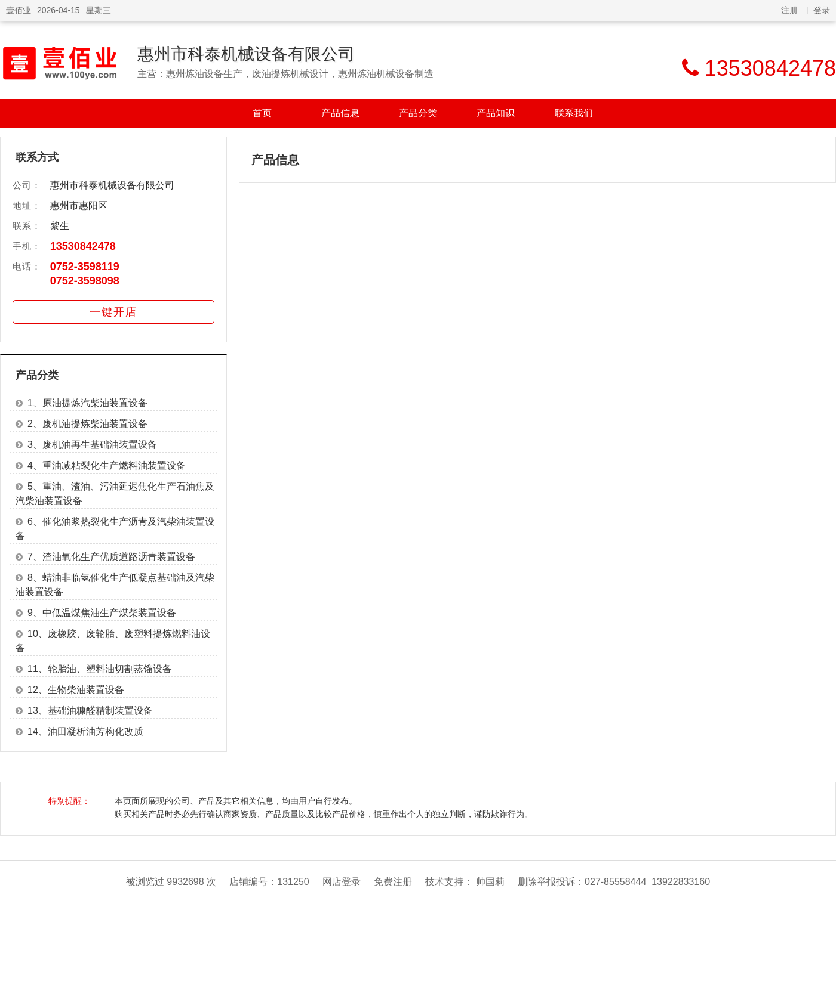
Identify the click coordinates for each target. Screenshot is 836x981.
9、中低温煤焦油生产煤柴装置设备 (101, 613)
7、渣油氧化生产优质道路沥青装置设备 (111, 557)
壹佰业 (18, 10)
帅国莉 (490, 882)
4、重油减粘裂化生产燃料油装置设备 (106, 465)
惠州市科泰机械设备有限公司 (246, 54)
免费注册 (393, 882)
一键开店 (113, 312)
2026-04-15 (58, 10)
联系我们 (574, 113)
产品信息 (340, 113)
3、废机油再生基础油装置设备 (92, 445)
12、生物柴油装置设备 (75, 690)
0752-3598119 (84, 267)
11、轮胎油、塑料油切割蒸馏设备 (99, 669)
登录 (821, 10)
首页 (262, 113)
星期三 (98, 10)
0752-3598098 (84, 281)
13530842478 (83, 246)
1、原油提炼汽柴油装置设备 (87, 403)
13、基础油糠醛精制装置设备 (90, 710)
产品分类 (418, 113)
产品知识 (496, 113)
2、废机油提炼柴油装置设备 (87, 424)
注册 (789, 10)
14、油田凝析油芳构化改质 (85, 731)
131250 (293, 882)
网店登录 (341, 882)
